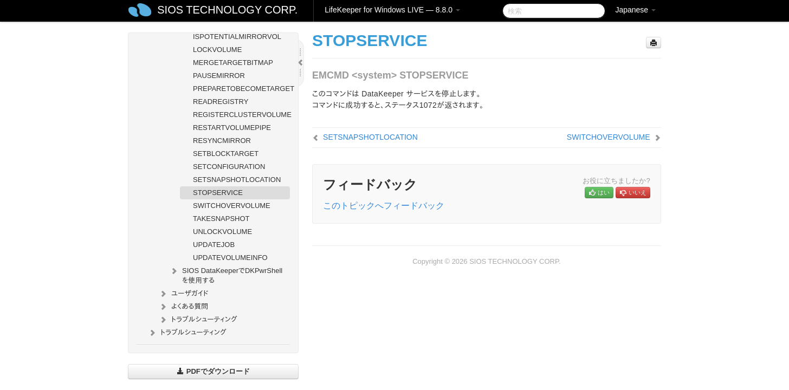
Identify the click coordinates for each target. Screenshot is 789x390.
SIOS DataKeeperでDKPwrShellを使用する (225, 274)
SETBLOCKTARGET (225, 154)
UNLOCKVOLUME (222, 231)
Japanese (635, 9)
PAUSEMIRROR (219, 76)
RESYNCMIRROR (222, 140)
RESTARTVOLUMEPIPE (232, 127)
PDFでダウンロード (213, 371)
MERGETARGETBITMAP (233, 62)
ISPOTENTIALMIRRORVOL (237, 36)
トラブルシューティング (197, 319)
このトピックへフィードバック (383, 205)
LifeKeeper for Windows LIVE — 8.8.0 (392, 9)
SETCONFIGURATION (229, 166)
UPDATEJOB (214, 244)
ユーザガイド (183, 293)
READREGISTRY (220, 102)
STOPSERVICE (218, 192)
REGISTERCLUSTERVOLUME (241, 114)
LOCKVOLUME (217, 50)
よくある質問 (183, 306)
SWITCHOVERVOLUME (231, 206)
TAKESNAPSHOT (221, 218)
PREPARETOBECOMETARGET (241, 88)
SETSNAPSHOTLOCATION (237, 180)
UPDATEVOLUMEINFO (230, 257)
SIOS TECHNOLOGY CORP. (227, 10)
